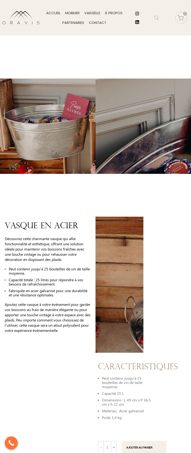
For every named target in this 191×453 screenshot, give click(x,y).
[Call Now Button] (11, 442)
